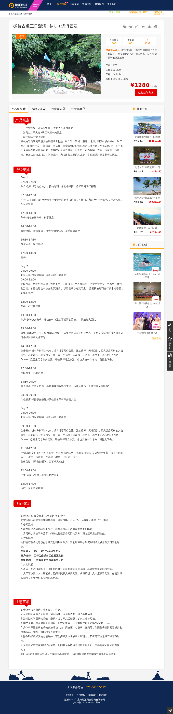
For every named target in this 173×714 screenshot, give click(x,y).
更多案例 (156, 338)
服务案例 (99, 5)
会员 (169, 328)
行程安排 (38, 109)
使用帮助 (81, 695)
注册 (118, 16)
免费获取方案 (146, 92)
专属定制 (87, 5)
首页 (49, 5)
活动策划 (74, 5)
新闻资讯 (70, 695)
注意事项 (78, 109)
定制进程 (170, 360)
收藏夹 (170, 343)
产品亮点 (19, 109)
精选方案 (62, 4)
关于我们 (112, 5)
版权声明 (92, 695)
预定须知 (58, 109)
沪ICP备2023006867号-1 (86, 702)
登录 (111, 16)
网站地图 (103, 695)
